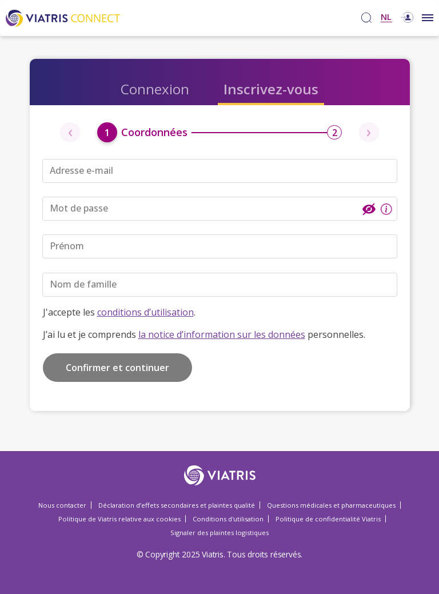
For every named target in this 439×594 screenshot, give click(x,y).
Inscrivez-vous (271, 88)
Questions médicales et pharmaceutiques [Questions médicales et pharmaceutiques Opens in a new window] (331, 505)
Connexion (155, 88)
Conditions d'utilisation (228, 519)
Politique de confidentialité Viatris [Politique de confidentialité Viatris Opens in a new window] (328, 519)
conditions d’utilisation (145, 312)
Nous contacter (62, 505)
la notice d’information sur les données (221, 334)
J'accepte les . (119, 312)
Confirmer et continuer (117, 367)
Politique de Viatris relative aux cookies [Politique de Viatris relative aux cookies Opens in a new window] (119, 519)
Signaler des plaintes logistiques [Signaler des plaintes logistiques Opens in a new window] (219, 532)
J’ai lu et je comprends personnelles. (204, 334)
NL (386, 17)
